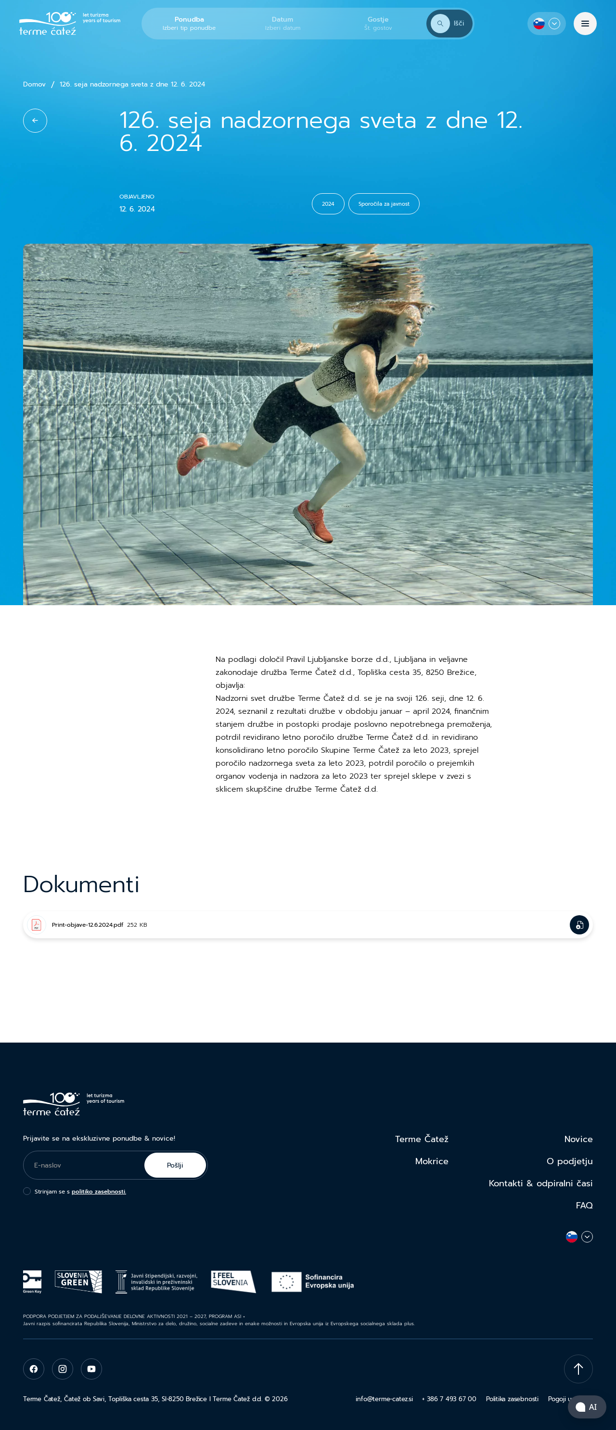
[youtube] (91, 1369)
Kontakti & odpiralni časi (541, 1183)
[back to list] (35, 121)
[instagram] (62, 1369)
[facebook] (33, 1369)
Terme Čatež (422, 1139)
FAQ (584, 1205)
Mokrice (432, 1161)
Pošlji (175, 1165)
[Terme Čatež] (69, 23)
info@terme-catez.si (384, 1399)
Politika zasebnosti (512, 1399)
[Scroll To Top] (578, 1369)
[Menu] (585, 23)
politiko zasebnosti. (99, 1191)
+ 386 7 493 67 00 (449, 1399)
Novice (579, 1139)
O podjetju (570, 1161)
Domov (34, 84)
